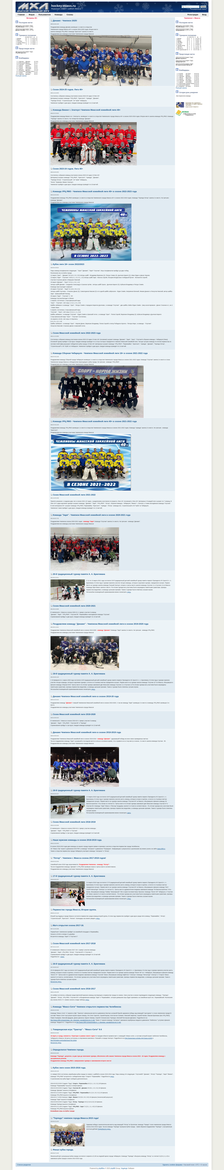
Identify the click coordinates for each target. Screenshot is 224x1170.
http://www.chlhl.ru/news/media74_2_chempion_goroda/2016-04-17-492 (98, 1022)
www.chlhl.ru (161, 849)
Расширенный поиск (198, 9)
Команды (59, 15)
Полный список (21, 76)
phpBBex (101, 1168)
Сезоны (70, 15)
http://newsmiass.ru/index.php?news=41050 (138, 1038)
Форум (32, 15)
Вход (204, 15)
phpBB (113, 1168)
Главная (21, 15)
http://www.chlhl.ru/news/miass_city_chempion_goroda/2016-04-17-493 (73, 1020)
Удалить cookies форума (172, 1165)
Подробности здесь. (104, 1129)
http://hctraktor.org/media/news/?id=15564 (64, 1040)
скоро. (62, 956)
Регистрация (192, 15)
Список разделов (24, 1165)
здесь (129, 592)
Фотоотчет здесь (56, 1043)
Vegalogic (124, 1168)
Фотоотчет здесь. (56, 982)
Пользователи (45, 15)
